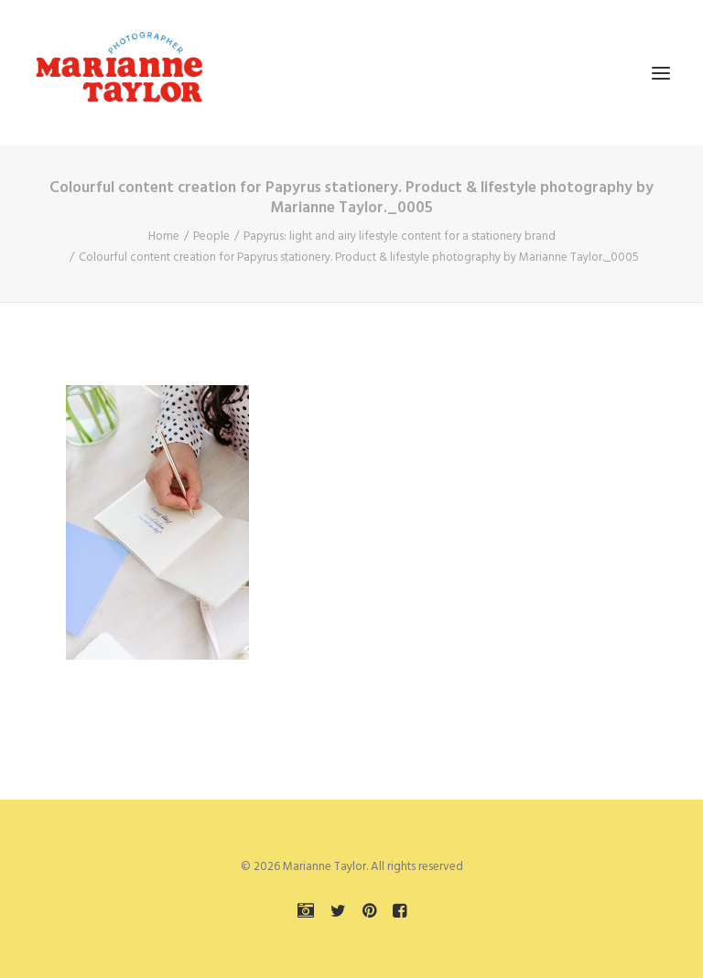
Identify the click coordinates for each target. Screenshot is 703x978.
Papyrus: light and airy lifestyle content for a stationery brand (399, 236)
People (211, 236)
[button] (661, 72)
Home (163, 236)
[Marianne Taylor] (119, 73)
